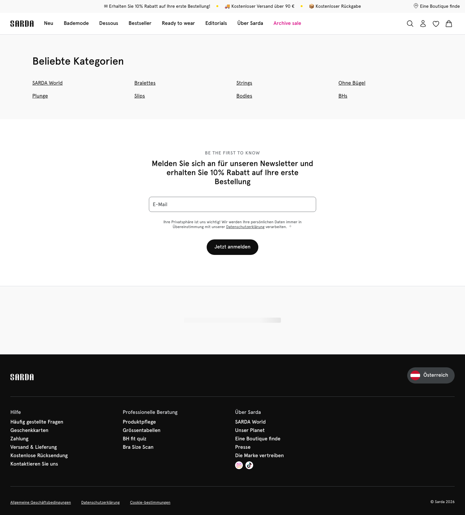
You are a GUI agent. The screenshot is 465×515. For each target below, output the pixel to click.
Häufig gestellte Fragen (36, 422)
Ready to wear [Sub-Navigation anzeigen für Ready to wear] (178, 23)
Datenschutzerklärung (245, 227)
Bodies (244, 96)
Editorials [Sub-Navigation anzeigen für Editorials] (216, 23)
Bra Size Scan (138, 447)
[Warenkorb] (449, 23)
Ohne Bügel (352, 83)
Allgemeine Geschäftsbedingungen (40, 502)
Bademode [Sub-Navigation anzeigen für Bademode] (76, 23)
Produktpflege (139, 422)
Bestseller (140, 23)
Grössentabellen (141, 431)
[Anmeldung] (423, 23)
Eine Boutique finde (258, 439)
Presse (243, 447)
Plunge (40, 96)
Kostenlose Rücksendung (39, 456)
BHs (342, 96)
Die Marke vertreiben (259, 456)
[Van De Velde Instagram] (239, 466)
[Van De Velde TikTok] (249, 466)
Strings (244, 83)
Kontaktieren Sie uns (34, 464)
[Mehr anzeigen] (290, 226)
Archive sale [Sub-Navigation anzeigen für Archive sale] (287, 23)
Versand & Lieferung (33, 447)
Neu (48, 23)
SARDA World (47, 83)
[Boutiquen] (436, 6)
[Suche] (410, 23)
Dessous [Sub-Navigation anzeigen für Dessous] (108, 23)
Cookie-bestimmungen (150, 502)
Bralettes (145, 83)
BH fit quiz (135, 439)
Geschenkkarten (29, 431)
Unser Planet (250, 431)
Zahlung (19, 439)
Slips (139, 96)
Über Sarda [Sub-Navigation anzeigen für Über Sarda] (250, 23)
